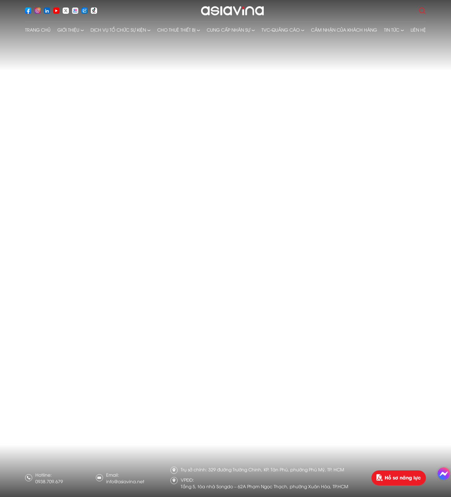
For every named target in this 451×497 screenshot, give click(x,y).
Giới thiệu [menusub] (68, 30)
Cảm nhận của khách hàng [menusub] (344, 30)
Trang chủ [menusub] (37, 30)
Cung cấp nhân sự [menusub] (228, 30)
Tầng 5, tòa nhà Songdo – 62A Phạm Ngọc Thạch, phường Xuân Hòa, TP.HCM (264, 486)
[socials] (28, 11)
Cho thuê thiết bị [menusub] (176, 30)
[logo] (232, 10)
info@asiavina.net (125, 481)
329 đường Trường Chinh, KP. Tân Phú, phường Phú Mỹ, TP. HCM (276, 469)
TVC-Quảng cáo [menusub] (281, 30)
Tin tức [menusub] (391, 30)
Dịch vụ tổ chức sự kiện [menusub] (118, 30)
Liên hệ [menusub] (418, 30)
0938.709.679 (49, 481)
